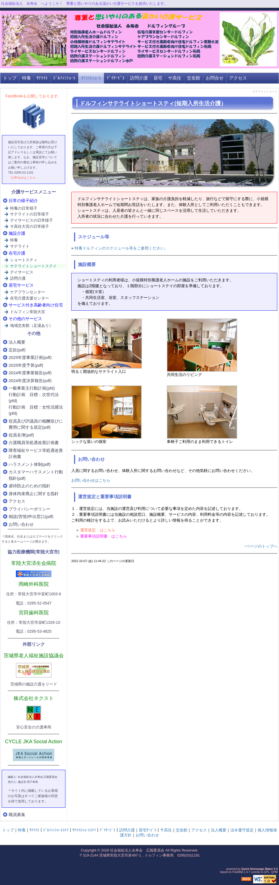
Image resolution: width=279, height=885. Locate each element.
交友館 (193, 78)
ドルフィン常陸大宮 (27, 312)
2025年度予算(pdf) (26, 365)
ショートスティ (23, 260)
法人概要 (17, 342)
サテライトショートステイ (33, 266)
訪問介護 (139, 78)
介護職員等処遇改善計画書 (34, 442)
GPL (267, 872)
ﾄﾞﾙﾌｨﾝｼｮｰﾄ (64, 78)
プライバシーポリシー (29, 509)
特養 (26, 78)
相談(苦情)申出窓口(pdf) (31, 516)
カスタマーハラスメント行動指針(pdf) (36, 475)
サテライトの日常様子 (29, 214)
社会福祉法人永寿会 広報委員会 (137, 850)
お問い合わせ (21, 524)
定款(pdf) (17, 349)
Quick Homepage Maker (257, 868)
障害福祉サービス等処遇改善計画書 (36, 453)
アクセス (238, 78)
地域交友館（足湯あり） (31, 325)
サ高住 (174, 78)
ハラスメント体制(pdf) (30, 464)
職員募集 (17, 814)
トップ (9, 78)
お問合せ (215, 78)
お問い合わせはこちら (90, 480)
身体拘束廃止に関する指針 (34, 493)
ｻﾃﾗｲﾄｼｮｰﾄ (91, 78)
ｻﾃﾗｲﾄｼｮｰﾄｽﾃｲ (84, 830)
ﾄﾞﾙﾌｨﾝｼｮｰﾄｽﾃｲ (55, 830)
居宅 (157, 78)
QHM (274, 872)
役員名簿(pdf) (21, 435)
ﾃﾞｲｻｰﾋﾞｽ (115, 78)
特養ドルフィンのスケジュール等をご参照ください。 (121, 248)
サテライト (20, 246)
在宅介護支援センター (29, 298)
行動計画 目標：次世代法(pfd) (34, 397)
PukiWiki (237, 872)
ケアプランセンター (27, 292)
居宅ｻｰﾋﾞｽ (147, 830)
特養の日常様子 (23, 208)
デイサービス (21, 272)
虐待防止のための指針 (29, 485)
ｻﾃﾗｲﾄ (42, 78)
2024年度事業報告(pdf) (30, 372)
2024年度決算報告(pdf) (30, 380)
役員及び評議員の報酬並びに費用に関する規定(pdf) (36, 424)
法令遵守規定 (242, 830)
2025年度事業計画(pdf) (30, 357)
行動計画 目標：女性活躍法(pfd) (36, 410)
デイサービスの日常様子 (31, 220)
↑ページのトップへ (260, 546)
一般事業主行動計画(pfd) (32, 388)
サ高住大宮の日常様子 (29, 226)
